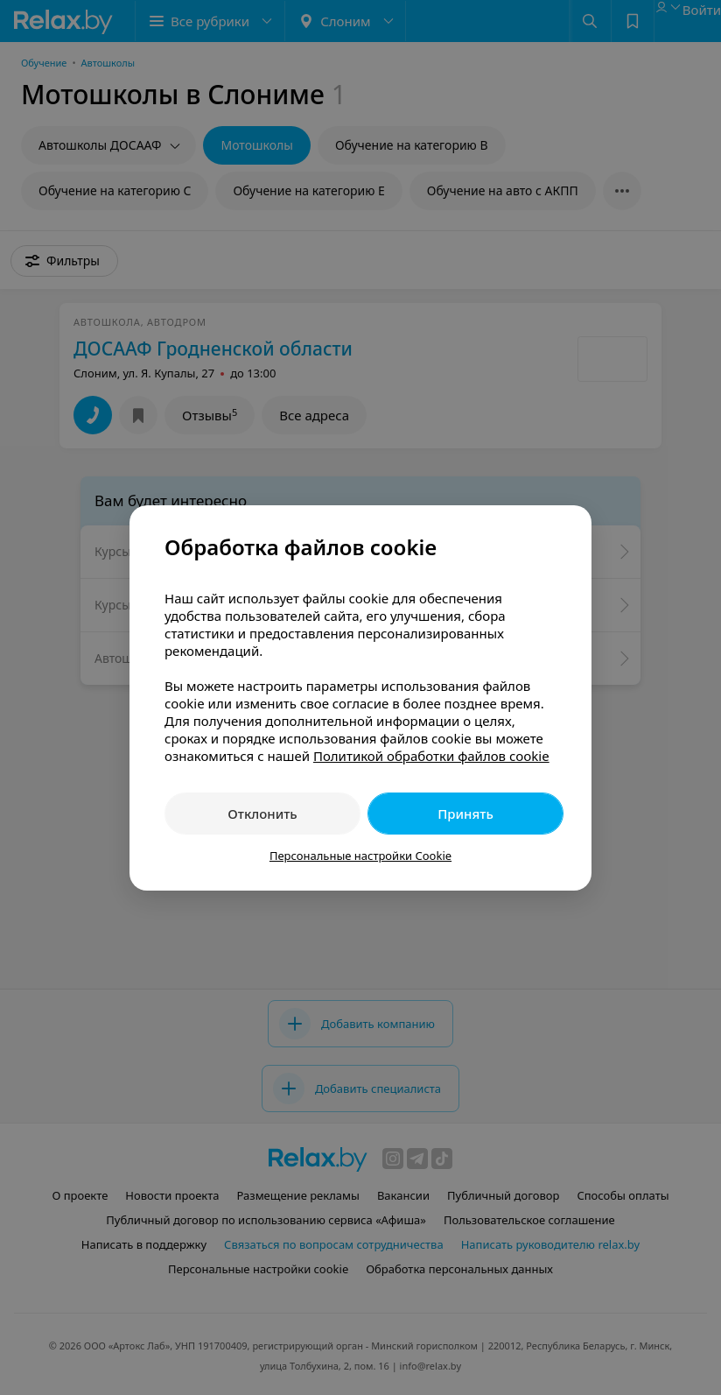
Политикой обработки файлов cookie (431, 755)
